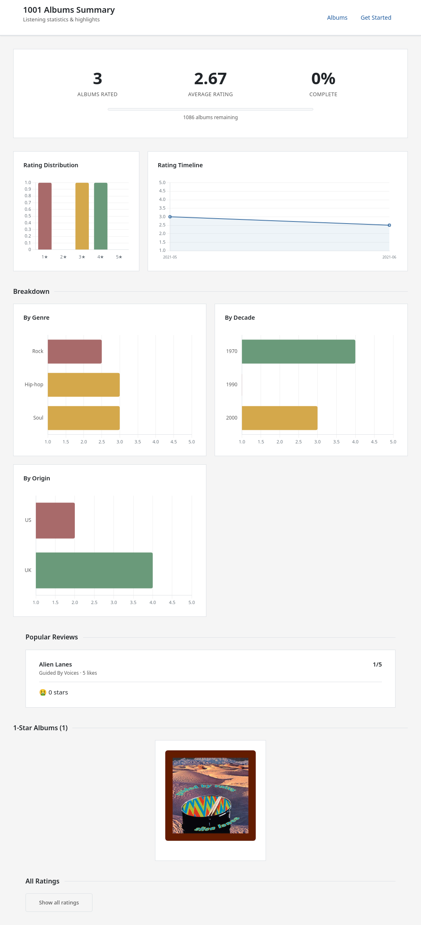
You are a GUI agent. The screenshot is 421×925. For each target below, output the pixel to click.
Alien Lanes (55, 664)
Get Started (376, 17)
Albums (337, 17)
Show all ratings (59, 902)
